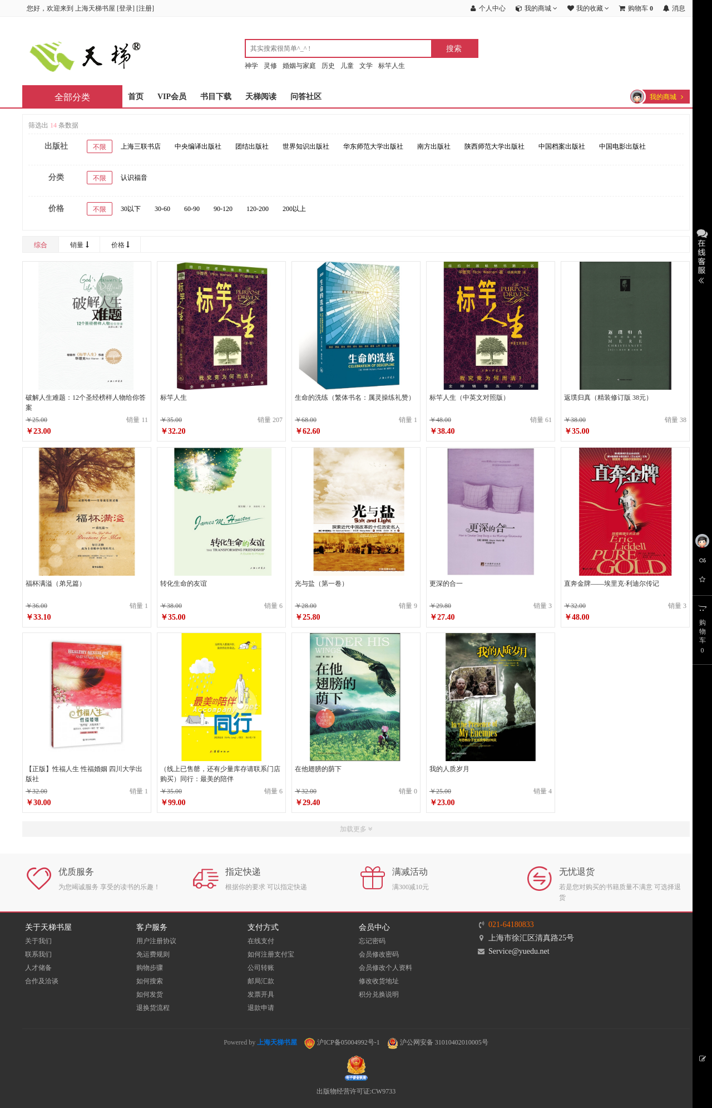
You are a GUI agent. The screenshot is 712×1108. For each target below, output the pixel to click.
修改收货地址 (379, 981)
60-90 (192, 209)
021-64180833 (511, 924)
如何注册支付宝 (271, 954)
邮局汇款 (261, 981)
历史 (328, 66)
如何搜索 (149, 981)
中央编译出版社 (198, 146)
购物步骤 (149, 968)
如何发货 (149, 994)
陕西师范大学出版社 (494, 146)
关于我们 (38, 941)
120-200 (257, 209)
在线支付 (261, 941)
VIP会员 (171, 96)
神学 (251, 66)
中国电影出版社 (622, 146)
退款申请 (261, 1008)
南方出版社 (434, 146)
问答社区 (306, 96)
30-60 (162, 209)
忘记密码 (372, 941)
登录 (125, 8)
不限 (99, 147)
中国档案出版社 (561, 146)
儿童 (347, 66)
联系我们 (38, 954)
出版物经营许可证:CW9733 (356, 1091)
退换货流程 (153, 1008)
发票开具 (261, 994)
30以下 (131, 209)
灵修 (270, 66)
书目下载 (215, 96)
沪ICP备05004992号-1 (342, 1042)
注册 (145, 8)
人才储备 (38, 968)
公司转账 (261, 968)
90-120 (223, 209)
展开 (702, 255)
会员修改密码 (379, 954)
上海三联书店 (141, 146)
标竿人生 (391, 66)
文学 (366, 66)
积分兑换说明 (379, 994)
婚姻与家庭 (299, 66)
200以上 (294, 209)
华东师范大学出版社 (373, 146)
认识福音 (134, 178)
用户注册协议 (156, 941)
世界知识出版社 (306, 146)
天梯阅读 (260, 96)
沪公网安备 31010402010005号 (437, 1042)
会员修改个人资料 (385, 968)
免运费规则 (153, 954)
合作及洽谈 (41, 981)
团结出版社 (252, 146)
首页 (136, 96)
